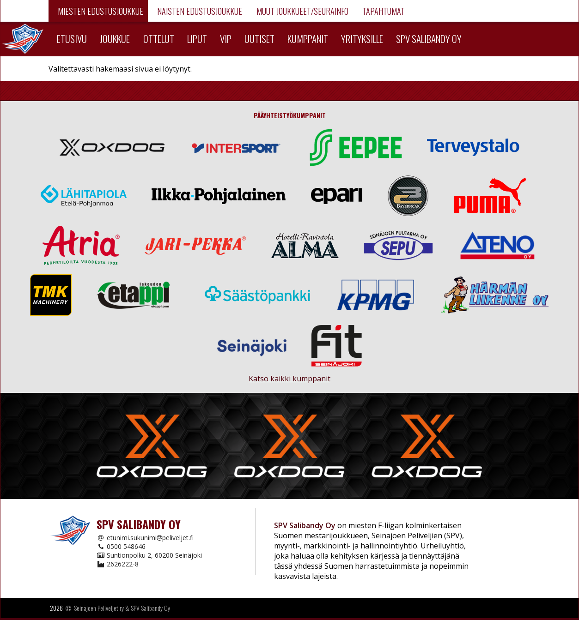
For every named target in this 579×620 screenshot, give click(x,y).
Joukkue (115, 38)
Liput (197, 38)
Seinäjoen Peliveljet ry (99, 608)
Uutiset (259, 38)
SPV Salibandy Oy (429, 38)
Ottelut (158, 38)
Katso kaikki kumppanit (289, 374)
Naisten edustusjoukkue (198, 11)
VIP (226, 38)
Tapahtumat (382, 11)
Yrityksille (362, 38)
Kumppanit (307, 38)
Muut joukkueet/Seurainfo (301, 11)
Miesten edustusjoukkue (99, 11)
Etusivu (72, 38)
